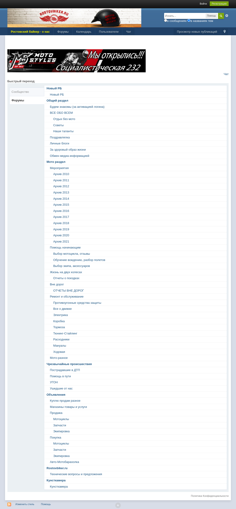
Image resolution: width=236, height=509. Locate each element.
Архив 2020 (61, 235)
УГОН (54, 382)
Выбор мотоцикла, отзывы (71, 253)
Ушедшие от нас (61, 388)
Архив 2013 (61, 192)
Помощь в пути (60, 376)
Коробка (59, 321)
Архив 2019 (61, 229)
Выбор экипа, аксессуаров (71, 266)
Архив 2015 (61, 204)
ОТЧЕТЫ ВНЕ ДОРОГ (68, 290)
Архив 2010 (61, 174)
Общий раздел (57, 100)
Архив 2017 (61, 217)
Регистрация (219, 3)
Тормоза (59, 327)
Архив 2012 (61, 186)
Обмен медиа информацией (69, 156)
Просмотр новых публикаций (197, 31)
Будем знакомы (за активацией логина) (77, 106)
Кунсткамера (56, 480)
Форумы (63, 31)
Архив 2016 (61, 211)
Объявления (56, 394)
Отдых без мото (64, 119)
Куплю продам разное (65, 400)
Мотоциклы (61, 419)
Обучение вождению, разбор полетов (79, 260)
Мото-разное (59, 358)
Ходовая (59, 352)
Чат (128, 31)
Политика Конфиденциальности (210, 495)
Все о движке (62, 308)
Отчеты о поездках (66, 278)
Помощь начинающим (65, 247)
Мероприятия (59, 168)
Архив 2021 (61, 241)
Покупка (55, 437)
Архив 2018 (61, 223)
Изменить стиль (24, 504)
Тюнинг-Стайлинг (65, 333)
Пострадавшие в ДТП (65, 370)
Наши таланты (63, 131)
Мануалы (59, 345)
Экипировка (61, 431)
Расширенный (227, 16)
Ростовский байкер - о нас (30, 31)
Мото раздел (56, 162)
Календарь (83, 31)
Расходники (61, 339)
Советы (58, 125)
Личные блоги (59, 143)
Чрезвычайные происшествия (69, 364)
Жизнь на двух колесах (66, 272)
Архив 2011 (61, 180)
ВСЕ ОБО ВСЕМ (61, 112)
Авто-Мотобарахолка (64, 462)
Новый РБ (54, 88)
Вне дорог (57, 284)
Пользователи (108, 31)
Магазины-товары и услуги (68, 407)
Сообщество (20, 92)
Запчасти (59, 425)
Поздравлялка (60, 137)
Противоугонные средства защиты (77, 302)
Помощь (46, 504)
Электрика (60, 315)
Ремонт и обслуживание (66, 296)
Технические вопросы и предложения (76, 474)
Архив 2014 (61, 198)
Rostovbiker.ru (57, 468)
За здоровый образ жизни (68, 149)
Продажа (56, 413)
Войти (203, 3)
